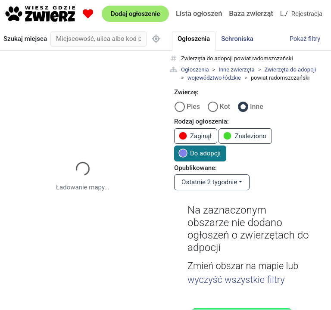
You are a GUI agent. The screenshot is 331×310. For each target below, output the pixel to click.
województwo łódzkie (214, 77)
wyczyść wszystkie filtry (236, 279)
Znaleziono (244, 135)
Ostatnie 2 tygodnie (209, 182)
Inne (256, 106)
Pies (193, 106)
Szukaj (25, 39)
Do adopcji (199, 153)
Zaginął (195, 135)
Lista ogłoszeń (199, 13)
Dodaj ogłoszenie (135, 14)
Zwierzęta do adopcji (290, 69)
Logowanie (282, 14)
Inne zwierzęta (236, 69)
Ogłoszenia (195, 69)
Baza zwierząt (251, 13)
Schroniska (237, 39)
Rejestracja (306, 14)
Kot (225, 106)
